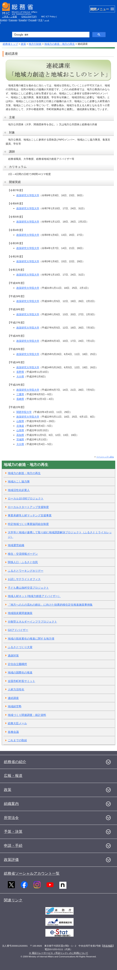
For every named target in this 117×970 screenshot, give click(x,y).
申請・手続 (13, 846)
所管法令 (11, 818)
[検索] (50, 34)
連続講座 (13, 698)
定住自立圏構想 (17, 664)
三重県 (20, 394)
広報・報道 (13, 776)
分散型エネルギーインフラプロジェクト (32, 621)
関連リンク (13, 900)
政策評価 (11, 860)
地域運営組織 (16, 545)
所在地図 (108, 946)
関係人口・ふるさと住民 (23, 562)
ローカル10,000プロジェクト (26, 498)
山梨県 (20, 421)
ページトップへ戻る (105, 457)
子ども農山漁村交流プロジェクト (28, 587)
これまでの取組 (17, 740)
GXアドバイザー (18, 630)
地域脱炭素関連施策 (20, 613)
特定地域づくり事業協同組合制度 (28, 524)
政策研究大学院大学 (27, 195)
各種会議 (13, 731)
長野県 (20, 371)
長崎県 (20, 399)
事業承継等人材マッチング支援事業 (30, 515)
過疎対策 (13, 655)
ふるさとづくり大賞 (20, 647)
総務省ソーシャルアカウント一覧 (32, 873)
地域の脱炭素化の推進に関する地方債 (31, 638)
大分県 (20, 376)
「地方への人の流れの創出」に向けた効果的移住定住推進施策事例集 (50, 604)
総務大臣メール (17, 723)
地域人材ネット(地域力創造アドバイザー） (34, 596)
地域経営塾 (14, 706)
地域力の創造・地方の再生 (59, 43)
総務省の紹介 (15, 762)
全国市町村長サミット (21, 681)
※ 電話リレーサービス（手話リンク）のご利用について (58, 953)
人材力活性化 (16, 689)
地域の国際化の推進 (20, 672)
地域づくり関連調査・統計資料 (27, 714)
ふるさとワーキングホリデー (25, 570)
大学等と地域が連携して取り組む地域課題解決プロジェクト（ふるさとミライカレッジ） (60, 534)
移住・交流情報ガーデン (23, 553)
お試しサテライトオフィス (24, 579)
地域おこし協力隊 (19, 481)
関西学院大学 (24, 412)
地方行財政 (35, 43)
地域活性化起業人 (19, 490)
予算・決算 (13, 832)
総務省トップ (10, 43)
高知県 (20, 435)
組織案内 (11, 804)
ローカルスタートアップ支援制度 (28, 507)
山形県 (20, 430)
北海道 (20, 425)
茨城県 (20, 439)
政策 (23, 43)
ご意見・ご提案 (9, 16)
